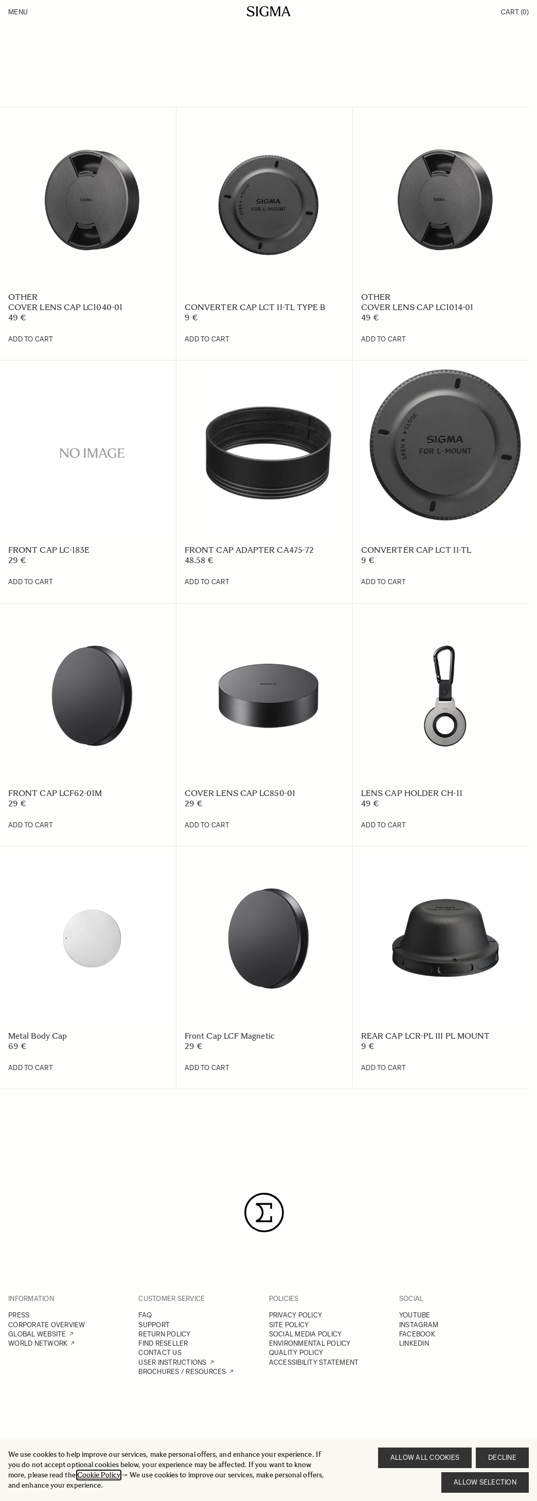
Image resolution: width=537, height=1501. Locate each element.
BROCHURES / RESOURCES (182, 1372)
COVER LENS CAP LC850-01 (240, 793)
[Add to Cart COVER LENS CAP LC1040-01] (30, 339)
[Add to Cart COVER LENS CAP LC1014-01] (383, 339)
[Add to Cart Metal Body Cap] (30, 1068)
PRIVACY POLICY (296, 1315)
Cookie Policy (98, 1475)
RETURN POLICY (164, 1334)
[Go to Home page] (269, 11)
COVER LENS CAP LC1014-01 (417, 307)
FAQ (145, 1315)
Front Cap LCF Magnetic (230, 1036)
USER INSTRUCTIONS (172, 1362)
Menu (18, 12)
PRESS (18, 1315)
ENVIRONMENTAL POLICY (310, 1343)
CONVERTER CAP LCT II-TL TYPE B (255, 307)
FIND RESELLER (163, 1343)
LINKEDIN (414, 1343)
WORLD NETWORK (37, 1343)
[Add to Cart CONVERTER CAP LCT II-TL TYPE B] (207, 339)
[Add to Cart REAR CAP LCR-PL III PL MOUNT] (383, 1068)
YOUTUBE (415, 1315)
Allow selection (485, 1482)
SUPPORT (154, 1325)
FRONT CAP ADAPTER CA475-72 (249, 550)
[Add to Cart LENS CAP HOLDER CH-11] (383, 825)
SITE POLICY (289, 1325)
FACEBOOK (417, 1334)
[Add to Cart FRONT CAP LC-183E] (30, 582)
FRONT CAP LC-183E (49, 550)
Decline (502, 1457)
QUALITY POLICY (296, 1353)
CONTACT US (160, 1353)
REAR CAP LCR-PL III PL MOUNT (425, 1036)
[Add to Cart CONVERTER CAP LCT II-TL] (383, 582)
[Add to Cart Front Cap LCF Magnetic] (207, 1068)
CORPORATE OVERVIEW (46, 1325)
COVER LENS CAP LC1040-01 (65, 307)
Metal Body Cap (37, 1036)
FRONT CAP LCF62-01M (55, 793)
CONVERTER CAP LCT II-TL (416, 550)
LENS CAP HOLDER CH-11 (411, 793)
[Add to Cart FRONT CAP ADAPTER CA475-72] (207, 582)
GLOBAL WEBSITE (37, 1334)
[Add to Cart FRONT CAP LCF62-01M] (30, 825)
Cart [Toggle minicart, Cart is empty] (515, 12)
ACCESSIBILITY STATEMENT (314, 1362)
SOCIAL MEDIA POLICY (305, 1334)
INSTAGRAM (418, 1325)
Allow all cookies (424, 1457)
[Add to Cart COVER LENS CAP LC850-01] (207, 825)
